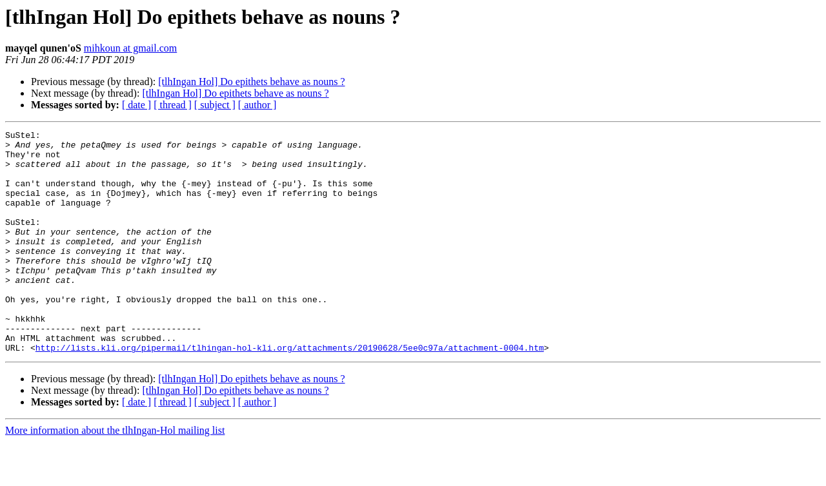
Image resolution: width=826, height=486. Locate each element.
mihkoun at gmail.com (130, 48)
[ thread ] (173, 104)
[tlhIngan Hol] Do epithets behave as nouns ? (251, 81)
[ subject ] (215, 104)
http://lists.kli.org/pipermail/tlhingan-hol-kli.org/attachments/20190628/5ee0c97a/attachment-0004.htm (289, 392)
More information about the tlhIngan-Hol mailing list (115, 474)
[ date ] (136, 104)
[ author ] (257, 104)
